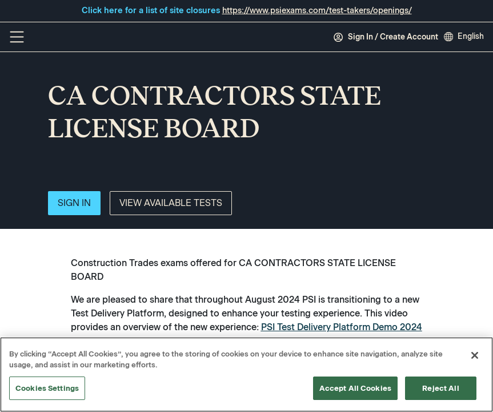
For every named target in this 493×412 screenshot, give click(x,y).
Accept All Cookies (355, 389)
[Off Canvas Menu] (17, 37)
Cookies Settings (47, 389)
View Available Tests (170, 202)
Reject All (440, 389)
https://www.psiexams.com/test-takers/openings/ (317, 10)
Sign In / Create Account (386, 37)
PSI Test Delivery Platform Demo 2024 (341, 327)
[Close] (474, 356)
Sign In (74, 202)
